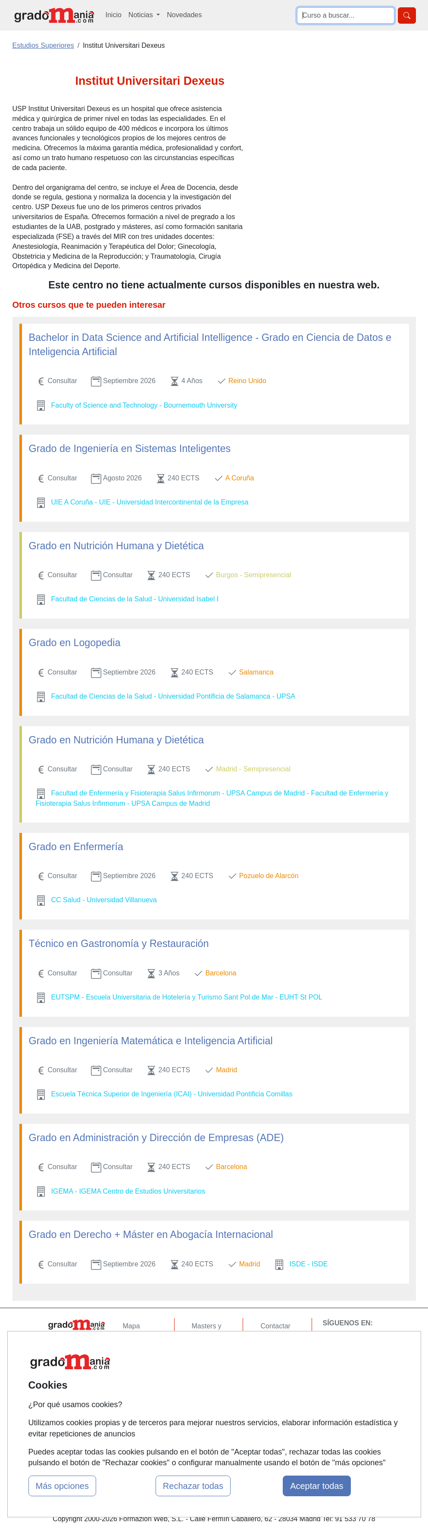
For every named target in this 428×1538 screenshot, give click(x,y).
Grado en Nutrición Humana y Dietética (116, 545)
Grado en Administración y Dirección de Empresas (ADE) (156, 1137)
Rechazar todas (193, 1486)
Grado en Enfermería (76, 846)
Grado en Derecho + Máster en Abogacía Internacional (151, 1234)
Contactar (275, 1326)
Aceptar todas (316, 1486)
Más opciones (62, 1486)
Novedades (184, 15)
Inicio (114, 15)
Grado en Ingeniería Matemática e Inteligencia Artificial (151, 1040)
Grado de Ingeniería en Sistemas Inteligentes (130, 448)
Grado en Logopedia (75, 642)
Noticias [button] (141, 15)
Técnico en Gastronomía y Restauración (119, 943)
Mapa (131, 1326)
